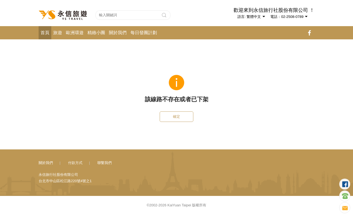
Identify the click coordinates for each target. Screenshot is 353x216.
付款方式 (75, 163)
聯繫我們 (104, 163)
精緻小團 (96, 32)
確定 (176, 116)
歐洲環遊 (75, 32)
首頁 (45, 32)
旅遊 (57, 32)
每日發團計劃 (143, 32)
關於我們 (118, 32)
